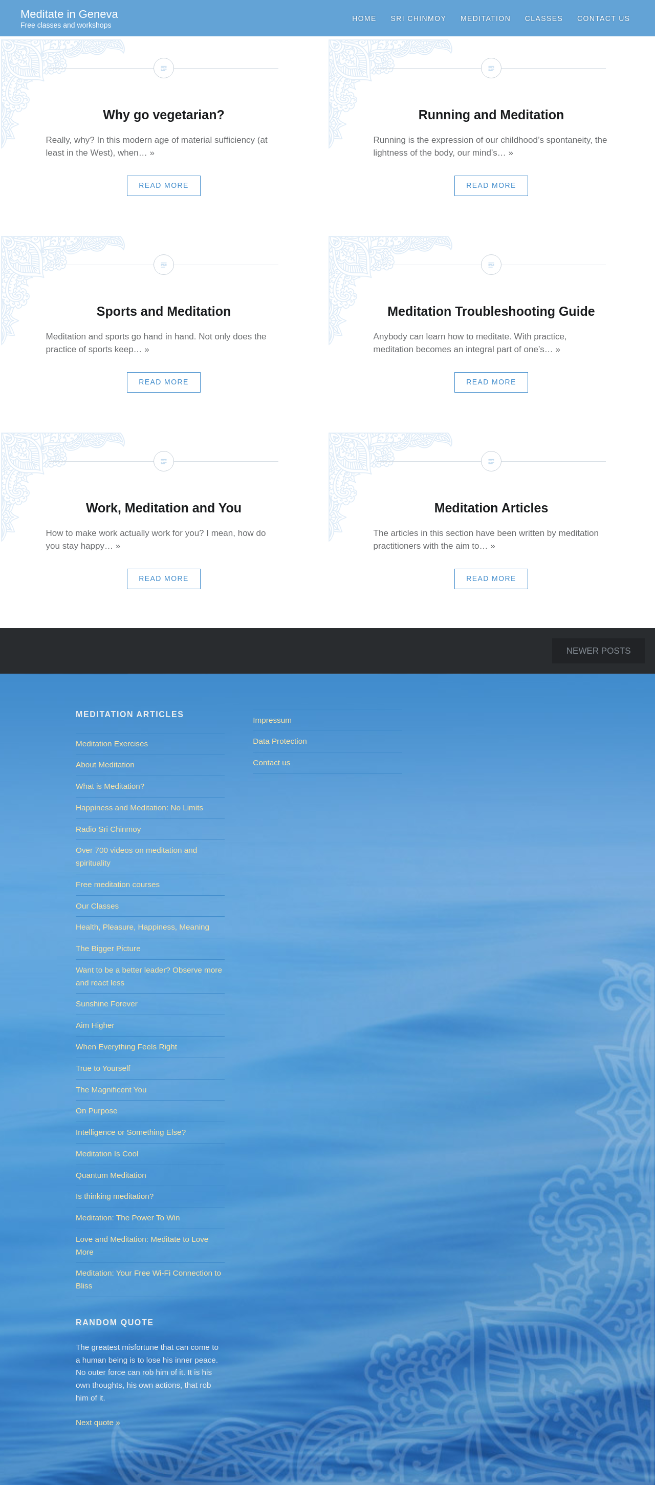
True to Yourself (103, 1068)
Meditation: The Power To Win (128, 1217)
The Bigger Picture (108, 948)
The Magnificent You (111, 1089)
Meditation (486, 18)
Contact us (603, 18)
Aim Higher (95, 1025)
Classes (544, 18)
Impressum (272, 720)
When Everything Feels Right (126, 1046)
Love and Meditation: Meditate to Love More (142, 1245)
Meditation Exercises (112, 743)
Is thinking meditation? (115, 1196)
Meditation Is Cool (107, 1153)
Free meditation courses (118, 884)
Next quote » (98, 1422)
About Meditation (105, 764)
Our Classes (97, 905)
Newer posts (598, 651)
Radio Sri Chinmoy (108, 829)
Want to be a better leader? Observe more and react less (149, 976)
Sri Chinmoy (418, 18)
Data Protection (280, 741)
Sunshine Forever (107, 1003)
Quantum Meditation (111, 1175)
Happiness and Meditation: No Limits (139, 807)
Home (364, 18)
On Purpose (97, 1110)
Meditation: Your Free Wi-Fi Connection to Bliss (148, 1279)
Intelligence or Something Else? (131, 1132)
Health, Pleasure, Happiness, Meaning (142, 926)
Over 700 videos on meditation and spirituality (136, 856)
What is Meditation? (110, 786)
